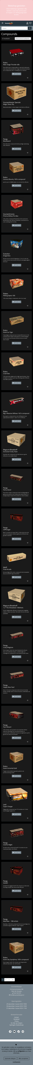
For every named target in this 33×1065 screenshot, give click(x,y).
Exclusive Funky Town (10, 451)
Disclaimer (17, 1019)
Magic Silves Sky (8, 104)
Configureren (16, 1062)
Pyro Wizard (7, 727)
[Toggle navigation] (2, 23)
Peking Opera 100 (9, 295)
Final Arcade (7, 569)
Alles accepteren (23, 1058)
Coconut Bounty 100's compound (14, 179)
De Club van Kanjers (16, 1023)
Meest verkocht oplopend (22, 38)
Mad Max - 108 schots (10, 921)
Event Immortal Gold (10, 768)
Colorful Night (7, 844)
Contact (16, 1017)
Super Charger (8, 806)
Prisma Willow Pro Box (10, 216)
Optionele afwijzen (10, 1058)
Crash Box (6, 373)
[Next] (9, 979)
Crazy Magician (8, 647)
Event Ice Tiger (8, 332)
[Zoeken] (14, 28)
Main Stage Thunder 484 (11, 64)
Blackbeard (7, 141)
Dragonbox (6, 255)
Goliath (5, 883)
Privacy (17, 1021)
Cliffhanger (6, 529)
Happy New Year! (9, 687)
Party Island (7, 490)
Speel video (17, 74)
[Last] (13, 979)
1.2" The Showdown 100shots (13, 607)
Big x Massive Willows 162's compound (16, 413)
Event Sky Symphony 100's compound (16, 959)
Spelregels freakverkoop (16, 1025)
